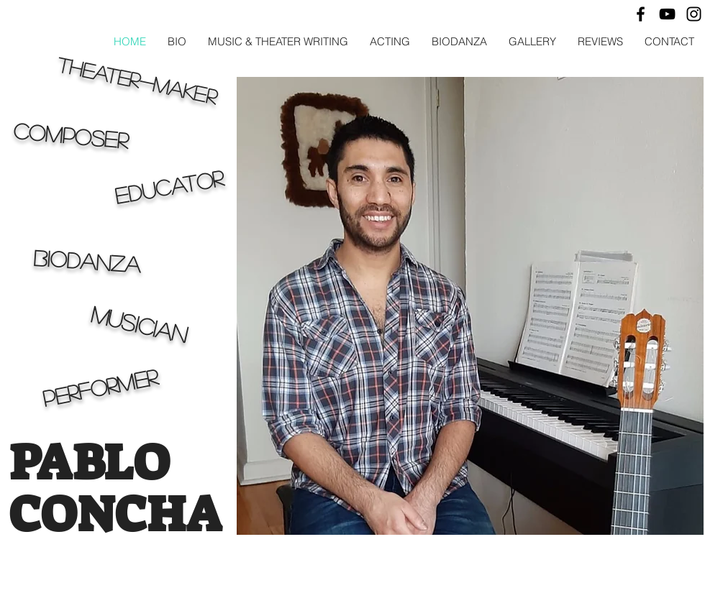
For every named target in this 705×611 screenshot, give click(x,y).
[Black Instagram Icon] (694, 14)
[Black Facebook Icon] (640, 14)
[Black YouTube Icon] (667, 14)
